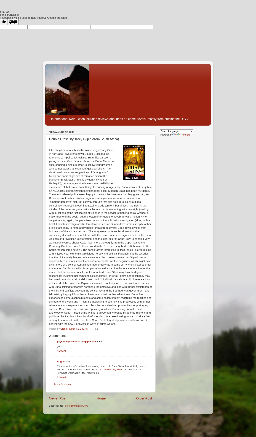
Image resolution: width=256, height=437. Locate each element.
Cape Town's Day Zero (110, 369)
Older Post (144, 398)
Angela (61, 361)
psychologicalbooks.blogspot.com (77, 341)
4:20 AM (61, 350)
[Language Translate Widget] (176, 131)
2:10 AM (61, 377)
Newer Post (57, 398)
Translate (181, 134)
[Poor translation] (13, 22)
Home (101, 398)
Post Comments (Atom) (76, 405)
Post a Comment (62, 384)
